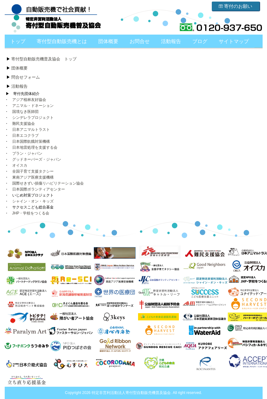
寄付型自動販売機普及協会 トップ (44, 59)
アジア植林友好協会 (29, 99)
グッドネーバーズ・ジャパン (36, 159)
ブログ (199, 41)
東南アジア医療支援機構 (33, 177)
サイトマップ (234, 41)
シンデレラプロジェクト (33, 117)
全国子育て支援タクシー (33, 171)
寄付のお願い (235, 6)
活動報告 (171, 41)
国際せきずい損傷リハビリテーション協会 (48, 183)
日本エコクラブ (25, 135)
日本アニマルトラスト (31, 129)
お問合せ (140, 41)
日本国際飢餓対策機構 (31, 141)
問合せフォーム (25, 77)
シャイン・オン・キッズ (33, 201)
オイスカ (19, 165)
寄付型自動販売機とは (62, 41)
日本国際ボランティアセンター (38, 189)
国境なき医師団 (25, 111)
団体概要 (108, 41)
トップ (17, 41)
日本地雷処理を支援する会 (34, 147)
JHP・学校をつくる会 (31, 213)
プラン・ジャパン (27, 153)
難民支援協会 (23, 123)
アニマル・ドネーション (33, 105)
